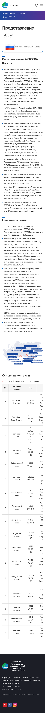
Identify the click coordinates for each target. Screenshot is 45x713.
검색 (37, 5)
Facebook (10, 704)
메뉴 (41, 5)
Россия (22, 13)
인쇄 (10, 35)
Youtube (5, 704)
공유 (4, 35)
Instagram (15, 704)
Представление (8, 17)
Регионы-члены (8, 13)
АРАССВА (14, 5)
